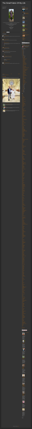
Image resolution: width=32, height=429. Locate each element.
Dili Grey (23, 156)
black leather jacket (23, 116)
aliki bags (23, 100)
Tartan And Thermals (24, 72)
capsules (23, 131)
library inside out (23, 208)
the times (23, 299)
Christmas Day (23, 136)
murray (22, 234)
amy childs (23, 104)
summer (23, 289)
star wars (23, 285)
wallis (22, 310)
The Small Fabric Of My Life (13, 3)
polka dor (23, 251)
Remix (23, 65)
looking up (23, 213)
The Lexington (23, 298)
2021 (22, 52)
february (23, 164)
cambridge (23, 126)
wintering (23, 320)
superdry (23, 291)
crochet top (23, 147)
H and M (23, 178)
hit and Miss (23, 182)
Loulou (22, 215)
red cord (23, 265)
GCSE (22, 170)
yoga (22, 325)
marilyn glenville (23, 222)
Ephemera (23, 12)
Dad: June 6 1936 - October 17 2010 (26, 67)
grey (22, 176)
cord (22, 143)
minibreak (23, 227)
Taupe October (24, 80)
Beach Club (23, 111)
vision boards (23, 308)
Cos (22, 144)
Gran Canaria (23, 173)
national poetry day (23, 235)
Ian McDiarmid (23, 188)
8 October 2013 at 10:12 (7, 35)
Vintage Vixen (23, 16)
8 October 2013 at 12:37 (7, 42)
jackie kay (23, 192)
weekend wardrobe (23, 313)
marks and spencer (23, 223)
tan (22, 293)
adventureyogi (23, 97)
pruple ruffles (23, 259)
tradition (23, 305)
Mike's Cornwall (23, 24)
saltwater (23, 272)
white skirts (23, 315)
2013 (22, 55)
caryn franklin (23, 133)
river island (23, 268)
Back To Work (24, 60)
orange (22, 241)
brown (22, 124)
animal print (23, 106)
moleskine (23, 230)
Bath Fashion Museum (24, 110)
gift (22, 171)
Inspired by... (24, 73)
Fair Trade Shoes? (24, 64)
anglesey (23, 105)
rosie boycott (23, 270)
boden (22, 118)
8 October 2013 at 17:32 (8, 59)
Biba (4, 47)
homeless (23, 187)
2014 (22, 54)
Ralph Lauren (23, 263)
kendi (22, 201)
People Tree (23, 247)
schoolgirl (23, 273)
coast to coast (23, 140)
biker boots (23, 112)
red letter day (23, 266)
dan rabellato (23, 150)
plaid (22, 249)
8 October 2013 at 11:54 (7, 39)
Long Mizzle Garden (24, 28)
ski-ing (22, 280)
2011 (22, 90)
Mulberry (23, 233)
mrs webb (23, 232)
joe (22, 196)
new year (23, 237)
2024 (22, 50)
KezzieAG (23, 20)
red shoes (23, 267)
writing (22, 324)
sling (22, 281)
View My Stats (27, 332)
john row (23, 197)
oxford (22, 244)
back (22, 107)
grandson (23, 175)
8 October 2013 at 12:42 (7, 47)
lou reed (23, 214)
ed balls (23, 161)
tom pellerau (23, 303)
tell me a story (23, 296)
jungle (22, 199)
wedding (23, 312)
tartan (22, 294)
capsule (23, 128)
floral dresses (23, 166)
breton (22, 123)
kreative (23, 202)
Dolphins (23, 158)
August (23, 84)
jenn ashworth (23, 195)
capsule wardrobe (23, 130)
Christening (23, 135)
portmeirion (23, 254)
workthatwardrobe (23, 322)
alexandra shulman (23, 99)
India (22, 189)
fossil (22, 168)
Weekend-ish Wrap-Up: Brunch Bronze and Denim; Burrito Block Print (27, 13)
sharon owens (23, 279)
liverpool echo (23, 211)
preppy (22, 256)
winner (22, 319)
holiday (22, 183)
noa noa (23, 239)
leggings (23, 206)
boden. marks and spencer (24, 119)
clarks (22, 138)
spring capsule (23, 284)
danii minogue (23, 151)
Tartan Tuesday (24, 59)
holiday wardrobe (23, 185)
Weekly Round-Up (24, 78)
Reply (4, 37)
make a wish (23, 220)
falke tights (23, 163)
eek (4, 35)
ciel (22, 137)
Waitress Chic (24, 81)
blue (22, 117)
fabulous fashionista (24, 162)
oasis (22, 240)
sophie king (23, 282)
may (22, 225)
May (23, 86)
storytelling (23, 286)
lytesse (22, 218)
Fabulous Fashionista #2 (25, 75)
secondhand (23, 275)
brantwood (23, 121)
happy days (23, 180)
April (23, 87)
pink (22, 248)
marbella (23, 221)
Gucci (22, 177)
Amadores (23, 102)
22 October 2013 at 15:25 (7, 62)
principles (23, 258)
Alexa (22, 98)
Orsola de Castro (23, 242)
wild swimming (23, 317)
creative (23, 145)
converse (23, 142)
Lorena (4, 62)
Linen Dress (23, 209)
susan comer (23, 292)
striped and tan (23, 287)
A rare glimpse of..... (24, 62)
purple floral (23, 261)
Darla (4, 42)
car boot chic (23, 132)
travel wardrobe (23, 306)
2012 (22, 95)
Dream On (23, 76)
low (22, 216)
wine (22, 318)
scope (22, 274)
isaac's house (23, 190)
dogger (22, 157)
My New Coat (24, 68)
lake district (23, 204)
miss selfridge (23, 228)
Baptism (23, 109)
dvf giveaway (23, 159)
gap (22, 169)
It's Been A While (4, 76)
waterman (23, 311)
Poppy (22, 253)
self (22, 277)
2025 (22, 49)
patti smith (23, 246)
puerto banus (23, 260)
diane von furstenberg (24, 154)
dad (22, 149)
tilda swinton (23, 301)
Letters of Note (23, 32)
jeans (22, 194)
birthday (23, 114)
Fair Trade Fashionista (24, 70)
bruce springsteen (23, 125)
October (23, 57)
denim (22, 152)
